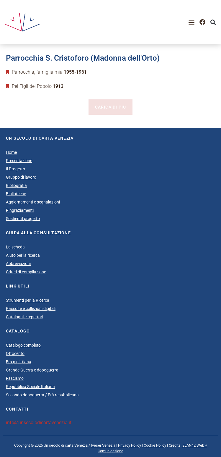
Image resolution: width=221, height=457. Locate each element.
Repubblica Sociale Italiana (30, 386)
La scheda (15, 247)
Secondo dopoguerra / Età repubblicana (42, 395)
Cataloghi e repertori (24, 316)
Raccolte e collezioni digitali (30, 308)
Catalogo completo (23, 345)
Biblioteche (16, 193)
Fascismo (15, 378)
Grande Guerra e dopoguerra (32, 370)
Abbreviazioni (18, 263)
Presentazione (19, 160)
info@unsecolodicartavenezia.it (38, 422)
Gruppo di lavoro (21, 177)
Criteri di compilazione (26, 271)
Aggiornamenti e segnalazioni (33, 202)
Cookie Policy (155, 445)
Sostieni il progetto (23, 218)
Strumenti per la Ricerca (27, 300)
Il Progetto (15, 169)
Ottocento (15, 353)
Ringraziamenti (20, 210)
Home (11, 152)
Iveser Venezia (103, 445)
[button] (192, 22)
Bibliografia (16, 185)
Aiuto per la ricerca (23, 255)
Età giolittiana (18, 361)
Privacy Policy (129, 445)
